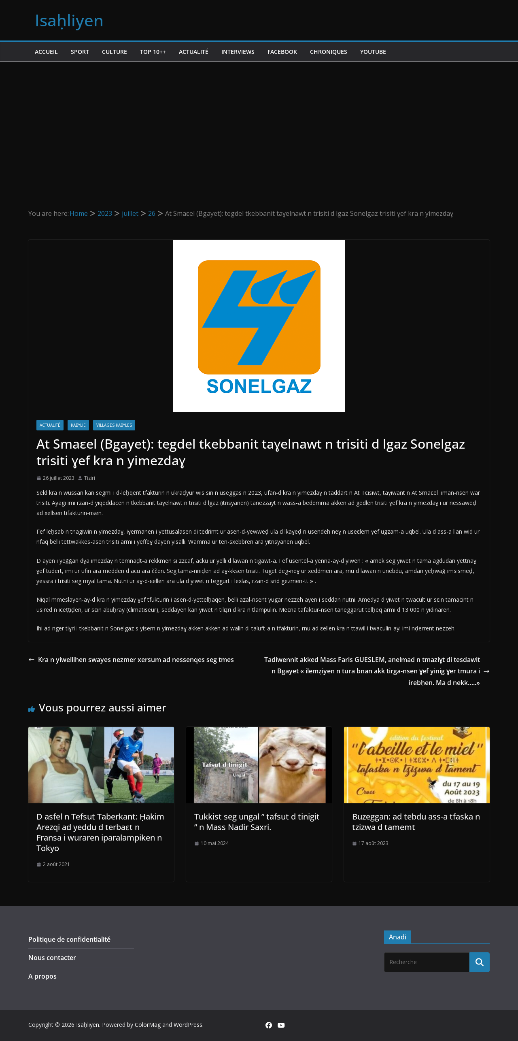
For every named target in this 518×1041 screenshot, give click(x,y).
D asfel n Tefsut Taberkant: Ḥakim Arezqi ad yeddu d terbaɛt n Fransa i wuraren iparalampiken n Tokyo (100, 832)
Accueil (46, 51)
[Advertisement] (259, 122)
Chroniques (328, 51)
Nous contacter (52, 957)
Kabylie (78, 425)
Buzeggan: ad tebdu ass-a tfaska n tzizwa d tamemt (416, 821)
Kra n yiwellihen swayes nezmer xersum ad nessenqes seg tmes (131, 659)
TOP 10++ (153, 51)
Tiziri (89, 478)
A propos (42, 976)
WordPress (188, 1024)
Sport (80, 51)
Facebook (282, 51)
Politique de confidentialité (69, 939)
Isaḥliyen (69, 20)
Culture (114, 51)
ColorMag (148, 1024)
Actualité (193, 51)
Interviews (238, 51)
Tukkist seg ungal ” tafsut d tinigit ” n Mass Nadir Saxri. (257, 821)
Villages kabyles (114, 425)
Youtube (373, 51)
